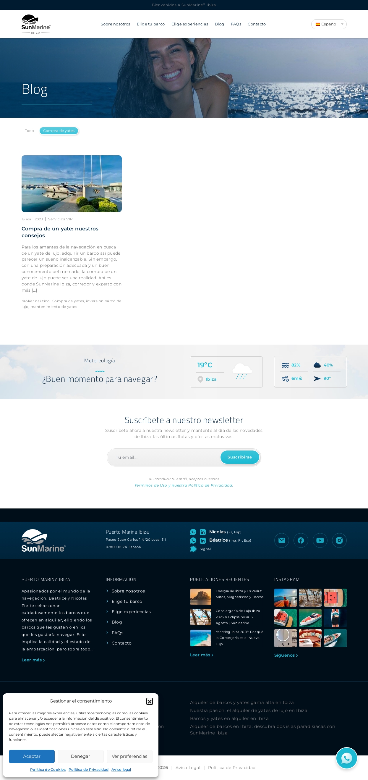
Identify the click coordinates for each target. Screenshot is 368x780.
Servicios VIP (60, 219)
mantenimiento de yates (53, 306)
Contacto (257, 24)
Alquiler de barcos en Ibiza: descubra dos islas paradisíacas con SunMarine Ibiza (262, 730)
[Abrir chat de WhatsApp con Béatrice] (194, 540)
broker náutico (36, 301)
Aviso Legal (188, 767)
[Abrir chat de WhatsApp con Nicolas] (194, 531)
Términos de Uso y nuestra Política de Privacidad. (183, 485)
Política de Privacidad (88, 769)
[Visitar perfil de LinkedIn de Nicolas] (204, 531)
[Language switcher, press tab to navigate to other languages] (329, 24)
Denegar (80, 756)
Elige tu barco (151, 24)
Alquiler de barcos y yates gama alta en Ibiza (242, 702)
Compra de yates (59, 130)
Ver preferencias (129, 756)
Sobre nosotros (115, 24)
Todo (29, 130)
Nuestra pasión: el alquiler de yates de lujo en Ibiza (249, 710)
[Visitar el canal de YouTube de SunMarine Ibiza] (320, 540)
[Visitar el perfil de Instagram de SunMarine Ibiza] (339, 540)
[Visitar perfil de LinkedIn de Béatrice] (204, 540)
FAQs (236, 24)
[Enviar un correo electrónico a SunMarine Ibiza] (281, 540)
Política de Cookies (48, 769)
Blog (219, 24)
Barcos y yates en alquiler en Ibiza (229, 718)
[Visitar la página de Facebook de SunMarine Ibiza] (301, 540)
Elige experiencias (189, 24)
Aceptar (31, 756)
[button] (150, 701)
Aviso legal (121, 769)
